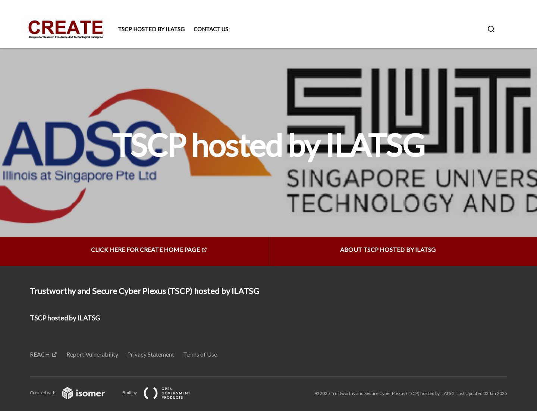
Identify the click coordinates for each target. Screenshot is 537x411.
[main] (268, 157)
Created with (73, 392)
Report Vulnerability (92, 354)
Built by (162, 392)
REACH (40, 354)
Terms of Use (200, 354)
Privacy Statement (150, 354)
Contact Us (211, 29)
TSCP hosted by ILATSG (151, 29)
